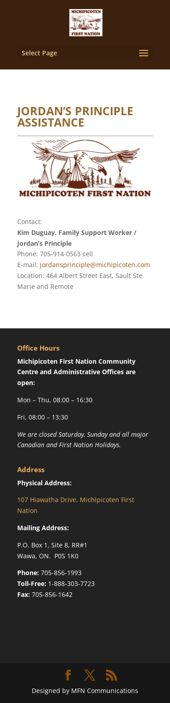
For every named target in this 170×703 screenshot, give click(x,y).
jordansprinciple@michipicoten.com (95, 264)
